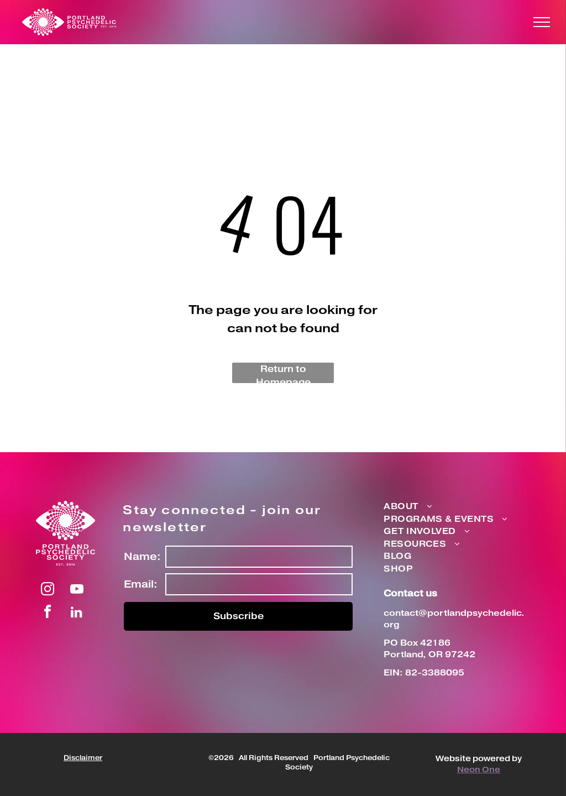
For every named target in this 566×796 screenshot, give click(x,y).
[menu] (541, 22)
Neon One (478, 770)
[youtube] (77, 590)
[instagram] (47, 590)
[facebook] (47, 613)
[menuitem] (446, 507)
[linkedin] (77, 613)
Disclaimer (83, 758)
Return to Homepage (283, 373)
